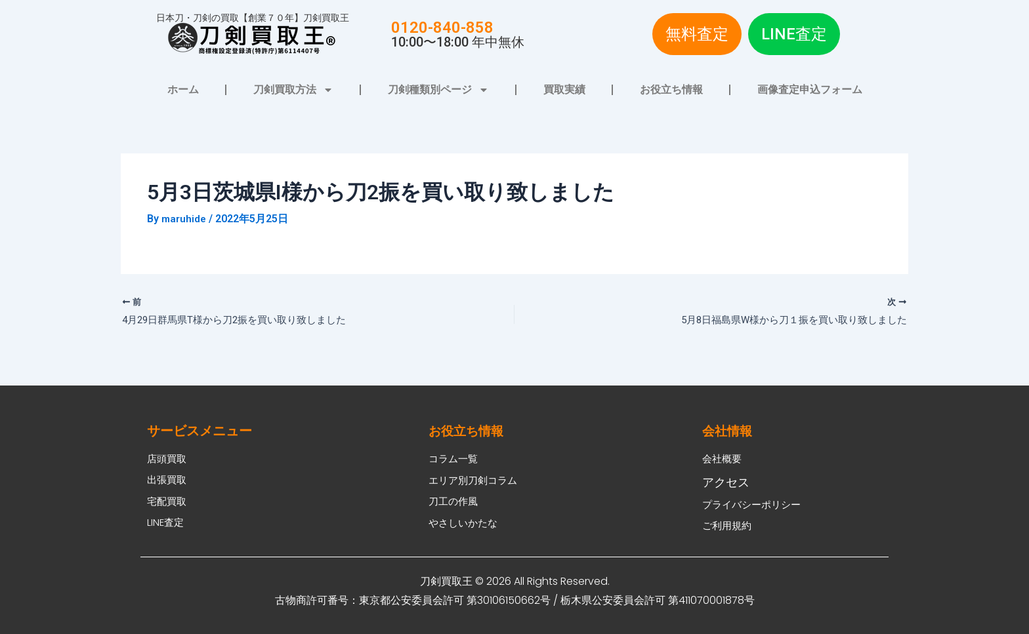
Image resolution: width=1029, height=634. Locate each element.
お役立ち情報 (671, 89)
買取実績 (564, 89)
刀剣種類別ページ (438, 90)
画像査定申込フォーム (809, 89)
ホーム (183, 89)
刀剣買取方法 (293, 90)
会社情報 (728, 422)
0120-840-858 (442, 27)
